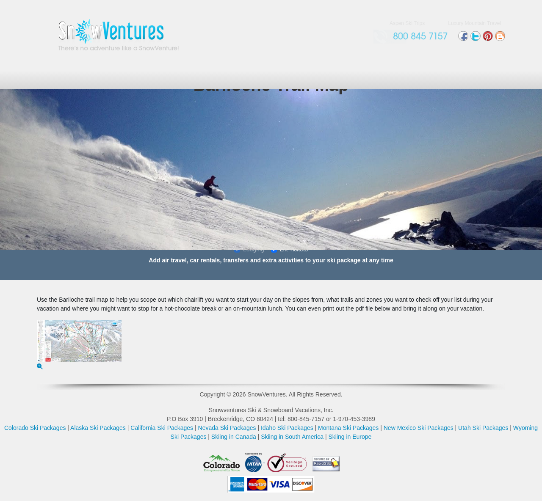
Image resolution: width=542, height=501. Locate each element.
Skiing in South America (292, 436)
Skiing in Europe (349, 436)
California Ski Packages (161, 427)
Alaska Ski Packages (98, 427)
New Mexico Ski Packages (419, 427)
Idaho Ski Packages (287, 427)
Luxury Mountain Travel (474, 23)
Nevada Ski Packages (227, 427)
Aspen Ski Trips (407, 23)
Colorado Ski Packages (35, 427)
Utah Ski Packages (483, 427)
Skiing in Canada (233, 436)
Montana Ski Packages (348, 427)
